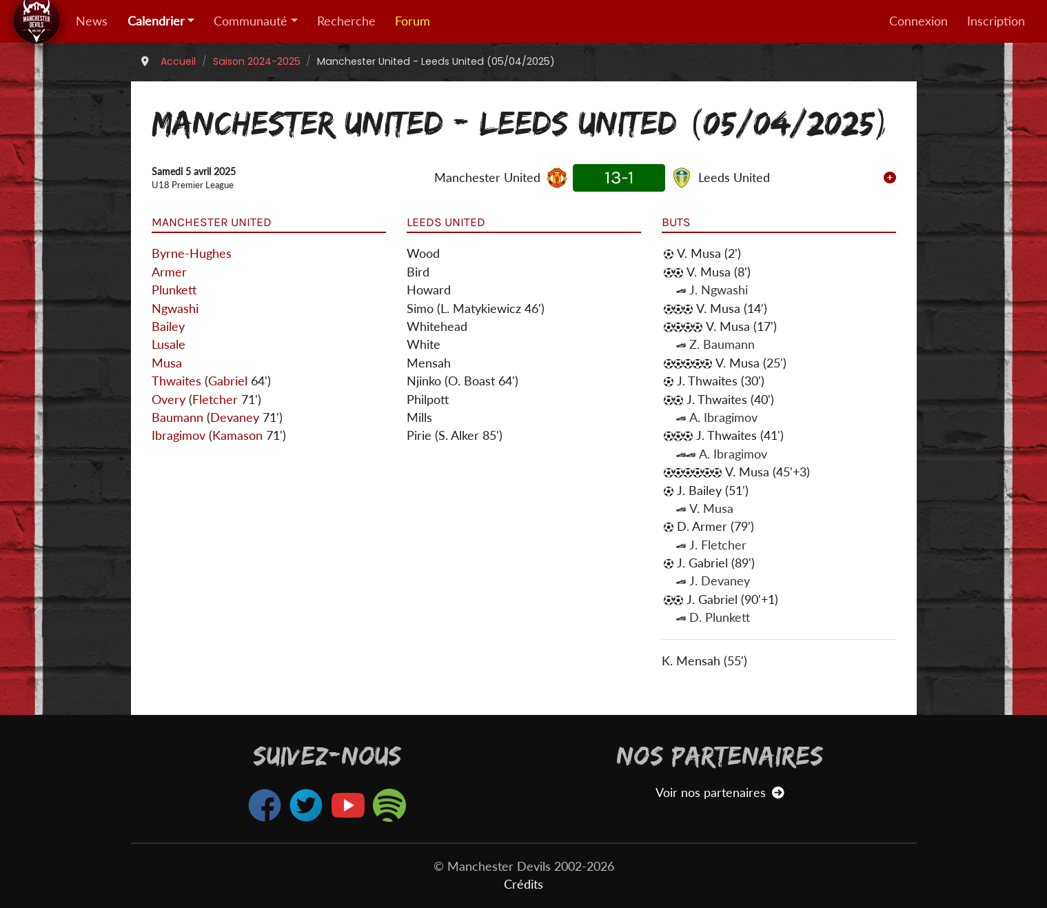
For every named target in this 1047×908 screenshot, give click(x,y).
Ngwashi (175, 308)
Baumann (177, 417)
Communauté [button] (250, 21)
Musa (167, 363)
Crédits (523, 884)
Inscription (996, 21)
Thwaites (176, 381)
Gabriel (227, 381)
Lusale (168, 344)
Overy (168, 399)
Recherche (346, 21)
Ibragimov (178, 435)
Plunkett (174, 290)
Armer (169, 272)
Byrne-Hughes (192, 253)
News (92, 21)
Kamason (237, 435)
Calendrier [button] (156, 21)
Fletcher (215, 399)
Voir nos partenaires (719, 792)
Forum (412, 21)
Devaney (234, 417)
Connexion (918, 21)
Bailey (168, 326)
